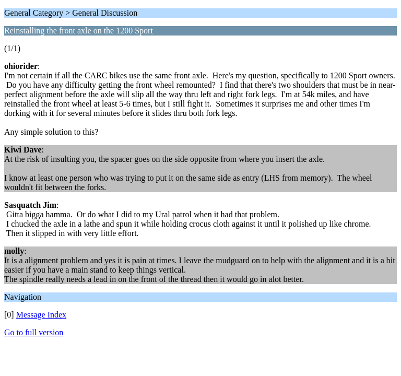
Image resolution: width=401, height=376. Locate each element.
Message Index (41, 314)
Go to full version (33, 332)
